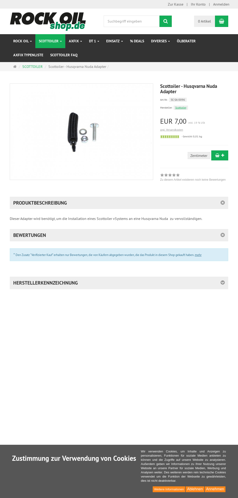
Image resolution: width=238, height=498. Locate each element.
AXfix (75, 41)
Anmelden (221, 4)
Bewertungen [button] (29, 235)
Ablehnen (195, 489)
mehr (198, 255)
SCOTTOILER (50, 41)
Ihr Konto (198, 4)
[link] (193, 178)
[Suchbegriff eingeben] (132, 21)
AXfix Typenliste (28, 55)
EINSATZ (114, 41)
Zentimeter (198, 155)
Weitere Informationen (169, 489)
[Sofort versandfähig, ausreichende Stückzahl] (169, 137)
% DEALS (137, 41)
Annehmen (215, 489)
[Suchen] (165, 21)
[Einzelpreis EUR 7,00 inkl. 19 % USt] (194, 121)
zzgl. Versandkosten (171, 129)
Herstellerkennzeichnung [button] (45, 283)
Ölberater (186, 41)
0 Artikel (204, 21)
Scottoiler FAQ (64, 55)
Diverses (160, 41)
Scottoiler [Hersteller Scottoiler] (180, 107)
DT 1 (94, 41)
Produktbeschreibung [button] (40, 203)
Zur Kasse (175, 4)
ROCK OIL (22, 41)
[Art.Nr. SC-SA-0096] (194, 99)
